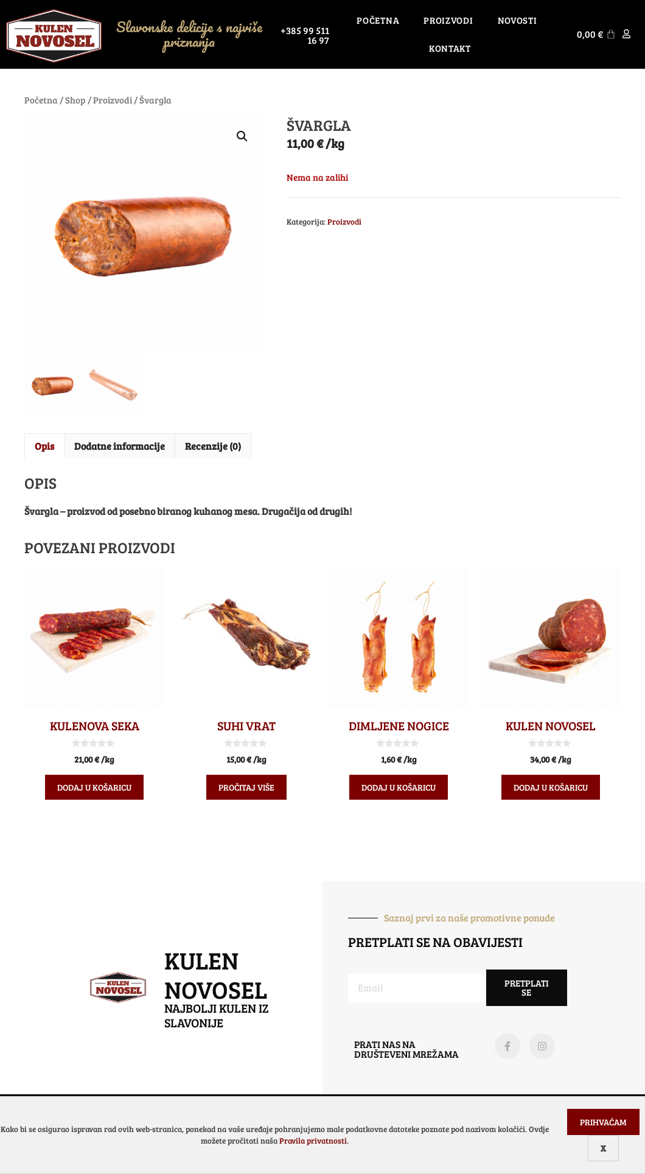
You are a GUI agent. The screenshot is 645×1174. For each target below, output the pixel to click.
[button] (242, 136)
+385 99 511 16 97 (305, 35)
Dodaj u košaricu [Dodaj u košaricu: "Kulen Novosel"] (551, 787)
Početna (378, 20)
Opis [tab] (44, 445)
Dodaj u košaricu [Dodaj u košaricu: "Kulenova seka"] (94, 787)
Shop (75, 100)
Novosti (517, 20)
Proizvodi (448, 20)
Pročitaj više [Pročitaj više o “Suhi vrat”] (246, 787)
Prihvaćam (603, 1122)
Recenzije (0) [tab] (213, 445)
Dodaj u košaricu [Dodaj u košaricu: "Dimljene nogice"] (398, 787)
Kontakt (450, 48)
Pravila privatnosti (313, 1140)
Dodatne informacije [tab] (119, 445)
